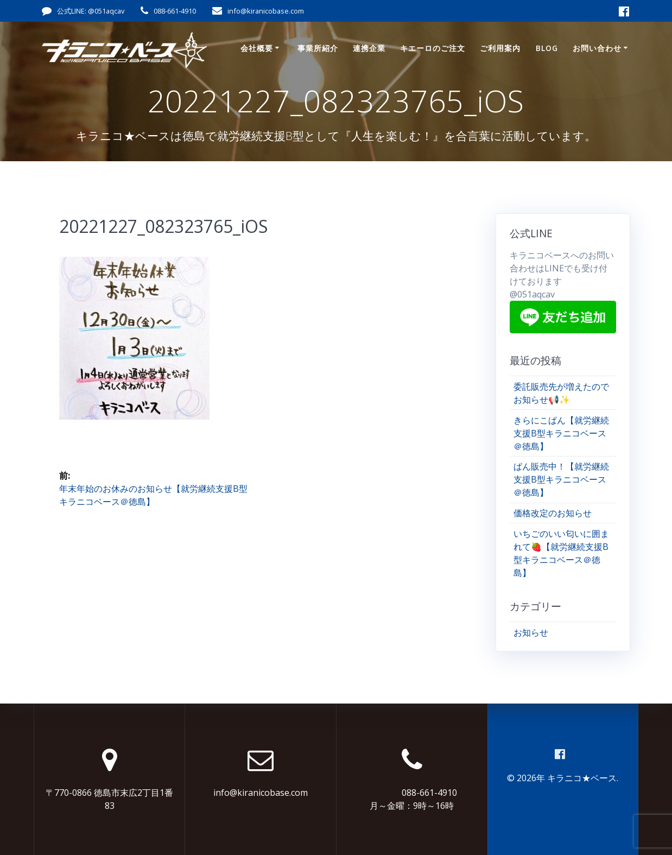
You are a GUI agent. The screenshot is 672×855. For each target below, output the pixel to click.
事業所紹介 (317, 48)
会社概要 (256, 48)
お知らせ (530, 632)
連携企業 (369, 48)
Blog (547, 48)
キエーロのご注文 (432, 48)
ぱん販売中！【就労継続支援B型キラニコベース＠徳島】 (561, 479)
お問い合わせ (597, 48)
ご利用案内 (500, 48)
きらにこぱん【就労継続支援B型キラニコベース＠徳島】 (561, 433)
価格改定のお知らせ (552, 513)
